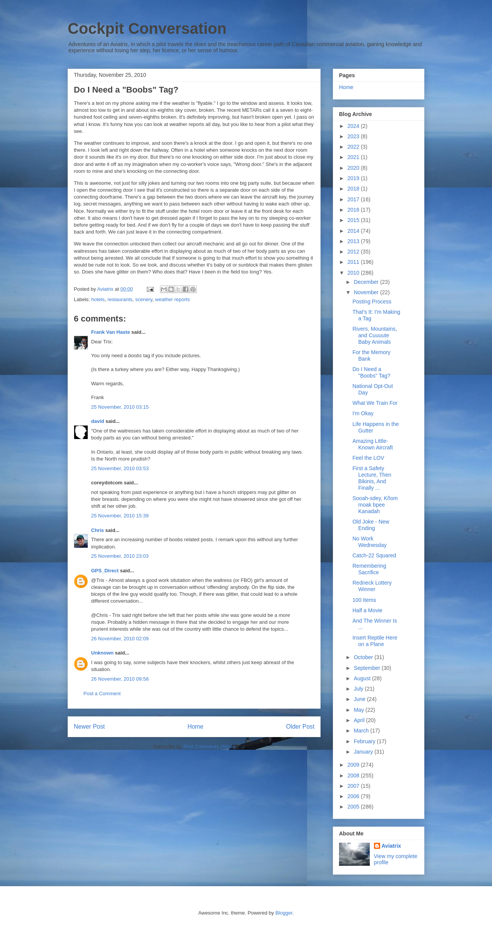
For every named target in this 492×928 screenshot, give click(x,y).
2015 (354, 220)
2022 (354, 147)
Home (196, 726)
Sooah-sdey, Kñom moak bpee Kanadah (375, 504)
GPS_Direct (105, 570)
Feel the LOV (368, 458)
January (364, 752)
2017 (354, 199)
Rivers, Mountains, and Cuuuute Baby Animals (374, 335)
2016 (354, 210)
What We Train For (374, 403)
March (362, 730)
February (365, 741)
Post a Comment (102, 693)
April (360, 720)
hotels (98, 299)
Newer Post (89, 726)
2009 (354, 765)
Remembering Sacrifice (369, 569)
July (359, 689)
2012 (354, 252)
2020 (354, 168)
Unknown (102, 653)
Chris (97, 530)
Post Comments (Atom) (209, 746)
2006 (354, 796)
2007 (354, 786)
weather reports (172, 299)
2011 (354, 262)
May (359, 710)
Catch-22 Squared (374, 555)
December (367, 282)
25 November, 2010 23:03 (120, 556)
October (364, 657)
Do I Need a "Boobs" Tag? (371, 372)
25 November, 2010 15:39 (120, 516)
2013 (354, 241)
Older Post (300, 726)
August (363, 678)
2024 (354, 126)
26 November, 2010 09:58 (120, 679)
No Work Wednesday (369, 541)
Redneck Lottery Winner (372, 586)
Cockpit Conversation (147, 28)
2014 (354, 231)
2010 (354, 273)
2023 (354, 136)
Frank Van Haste (110, 332)
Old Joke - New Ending (370, 525)
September (367, 668)
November (367, 292)
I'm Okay (363, 413)
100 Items (364, 600)
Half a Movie (367, 610)
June (360, 699)
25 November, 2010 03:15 (120, 407)
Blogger (283, 913)
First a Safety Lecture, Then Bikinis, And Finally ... (371, 478)
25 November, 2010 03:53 (120, 468)
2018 (354, 189)
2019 (354, 178)
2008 (354, 775)
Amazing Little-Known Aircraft (372, 444)
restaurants (119, 299)
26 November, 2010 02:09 (120, 638)
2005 (354, 807)
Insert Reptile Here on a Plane (374, 641)
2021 (354, 157)
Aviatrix (391, 846)
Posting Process (371, 301)
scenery (144, 299)
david (97, 421)
